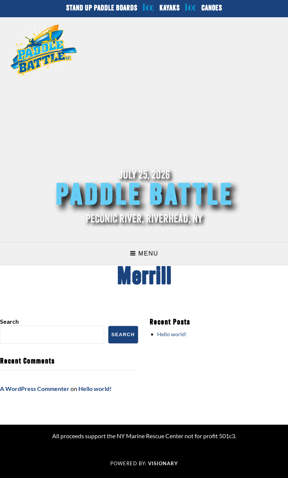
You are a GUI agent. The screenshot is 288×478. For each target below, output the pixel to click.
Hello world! (172, 334)
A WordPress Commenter (34, 388)
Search (9, 321)
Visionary (163, 463)
